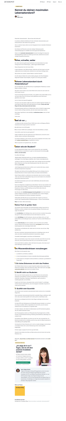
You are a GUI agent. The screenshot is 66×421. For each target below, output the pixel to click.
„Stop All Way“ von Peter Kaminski (27, 338)
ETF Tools (49, 1)
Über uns (60, 1)
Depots (54, 1)
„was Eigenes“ (39, 224)
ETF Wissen (42, 1)
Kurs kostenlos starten (23, 362)
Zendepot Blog (20, 387)
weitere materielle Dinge (22, 140)
